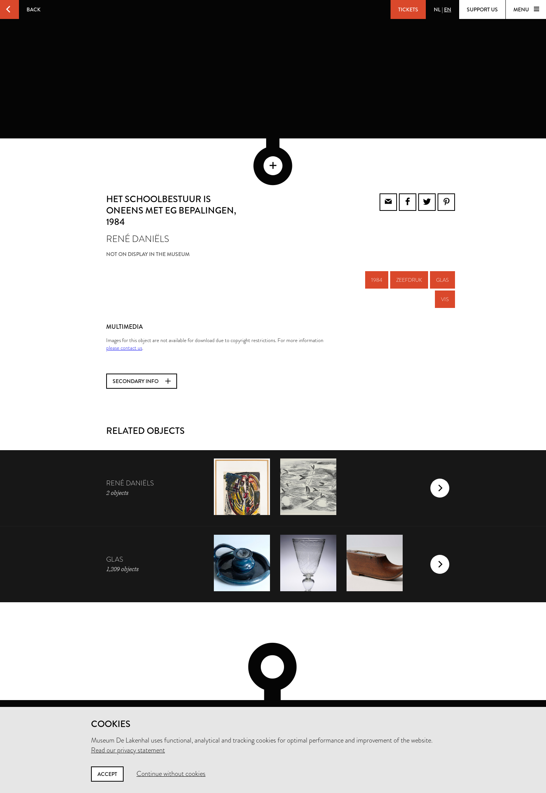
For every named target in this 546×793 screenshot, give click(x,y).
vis (445, 263)
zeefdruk (409, 244)
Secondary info (142, 345)
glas (442, 244)
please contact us (124, 312)
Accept (107, 774)
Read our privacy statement (128, 750)
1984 (376, 244)
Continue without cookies (171, 774)
